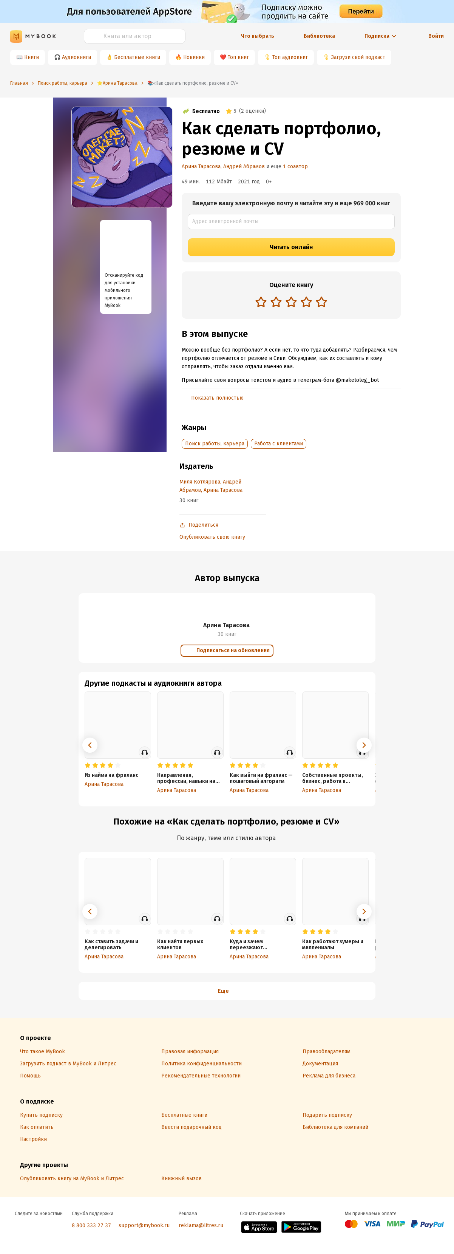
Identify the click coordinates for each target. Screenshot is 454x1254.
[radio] (261, 302)
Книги (31, 57)
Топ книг (238, 57)
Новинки (194, 57)
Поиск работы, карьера (214, 443)
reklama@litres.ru (201, 1225)
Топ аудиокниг (290, 57)
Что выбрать (257, 36)
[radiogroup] (291, 303)
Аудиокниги (76, 57)
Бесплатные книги (137, 57)
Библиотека (319, 36)
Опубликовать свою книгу (212, 537)
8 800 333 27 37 (91, 1225)
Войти (436, 36)
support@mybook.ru (144, 1225)
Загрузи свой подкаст (358, 57)
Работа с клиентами (278, 443)
